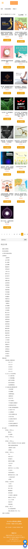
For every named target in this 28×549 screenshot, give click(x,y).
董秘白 (9, 432)
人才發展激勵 (11, 378)
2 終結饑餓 (10, 391)
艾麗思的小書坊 (12, 447)
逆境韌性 (7, 356)
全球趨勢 (7, 310)
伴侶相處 (7, 292)
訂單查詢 (14, 527)
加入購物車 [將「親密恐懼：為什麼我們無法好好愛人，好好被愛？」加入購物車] (7, 147)
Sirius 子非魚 (11, 499)
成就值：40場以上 (9, 430)
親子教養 (7, 294)
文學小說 (7, 271)
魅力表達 (7, 342)
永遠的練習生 (11, 472)
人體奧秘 (7, 303)
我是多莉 (10, 502)
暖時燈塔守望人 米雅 (13, 475)
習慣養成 (7, 346)
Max (9, 454)
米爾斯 (9, 479)
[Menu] (3, 3)
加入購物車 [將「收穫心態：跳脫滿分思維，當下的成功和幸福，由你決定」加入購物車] (21, 201)
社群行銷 (7, 337)
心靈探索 (7, 257)
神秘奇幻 (7, 278)
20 (24, 234)
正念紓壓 (7, 260)
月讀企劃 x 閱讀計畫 (9, 360)
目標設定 (7, 349)
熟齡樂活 (7, 299)
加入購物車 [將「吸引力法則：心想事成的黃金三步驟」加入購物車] (7, 227)
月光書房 (10, 434)
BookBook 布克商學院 (10, 373)
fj (8, 438)
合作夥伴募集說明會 (7, 253)
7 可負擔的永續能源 (12, 403)
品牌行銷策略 (11, 380)
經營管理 (7, 317)
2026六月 (10, 371)
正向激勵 (7, 264)
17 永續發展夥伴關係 (13, 425)
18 (19, 234)
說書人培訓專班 (6, 513)
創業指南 (7, 319)
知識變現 (7, 321)
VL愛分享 (10, 463)
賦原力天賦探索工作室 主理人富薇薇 (16, 443)
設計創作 (7, 276)
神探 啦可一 (11, 456)
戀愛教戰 (7, 289)
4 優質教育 (10, 396)
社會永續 (7, 308)
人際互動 (7, 287)
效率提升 (7, 353)
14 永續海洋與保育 (12, 419)
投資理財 (7, 285)
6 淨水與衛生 (11, 400)
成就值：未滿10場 (9, 481)
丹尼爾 (9, 465)
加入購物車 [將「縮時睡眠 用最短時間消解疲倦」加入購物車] (7, 67)
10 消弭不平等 (11, 409)
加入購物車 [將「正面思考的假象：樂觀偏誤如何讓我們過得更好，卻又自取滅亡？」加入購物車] (7, 201)
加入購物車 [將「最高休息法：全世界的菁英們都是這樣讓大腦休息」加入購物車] (21, 147)
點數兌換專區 (5, 249)
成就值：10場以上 (9, 452)
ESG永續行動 (11, 375)
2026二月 (10, 362)
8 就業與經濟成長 (12, 405)
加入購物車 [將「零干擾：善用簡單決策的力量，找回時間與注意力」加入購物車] (7, 93)
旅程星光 (10, 459)
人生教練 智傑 (11, 477)
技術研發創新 (11, 382)
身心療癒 (7, 262)
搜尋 (25, 239)
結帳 (22, 527)
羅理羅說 (10, 490)
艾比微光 (10, 470)
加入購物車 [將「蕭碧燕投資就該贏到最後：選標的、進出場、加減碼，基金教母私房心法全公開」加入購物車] (7, 40)
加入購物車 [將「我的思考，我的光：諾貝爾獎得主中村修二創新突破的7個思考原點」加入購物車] (7, 174)
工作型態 (7, 340)
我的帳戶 (10, 527)
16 (14, 234)
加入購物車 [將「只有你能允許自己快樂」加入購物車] (21, 172)
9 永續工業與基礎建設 (13, 407)
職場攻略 (7, 331)
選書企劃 (4, 358)
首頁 (2, 9)
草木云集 (10, 488)
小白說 (9, 483)
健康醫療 (7, 301)
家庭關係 (7, 296)
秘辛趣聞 (7, 305)
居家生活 (7, 273)
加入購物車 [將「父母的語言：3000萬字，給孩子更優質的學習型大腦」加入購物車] (21, 67)
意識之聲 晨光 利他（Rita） (14, 511)
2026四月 (10, 367)
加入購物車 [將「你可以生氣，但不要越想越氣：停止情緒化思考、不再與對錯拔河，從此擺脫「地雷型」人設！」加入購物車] (21, 121)
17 (17, 234)
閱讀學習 (7, 351)
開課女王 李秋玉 (12, 497)
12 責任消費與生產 (12, 414)
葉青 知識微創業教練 (13, 445)
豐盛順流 (7, 267)
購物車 (18, 527)
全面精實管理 (11, 385)
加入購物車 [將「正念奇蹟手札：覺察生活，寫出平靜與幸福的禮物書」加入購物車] (21, 93)
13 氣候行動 (11, 416)
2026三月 (10, 364)
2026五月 (10, 369)
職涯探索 (7, 333)
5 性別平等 (10, 398)
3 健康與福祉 (11, 394)
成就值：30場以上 (9, 436)
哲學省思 (7, 269)
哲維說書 (10, 504)
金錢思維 (7, 283)
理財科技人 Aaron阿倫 (13, 468)
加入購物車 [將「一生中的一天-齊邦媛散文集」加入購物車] (7, 119)
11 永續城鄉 (11, 412)
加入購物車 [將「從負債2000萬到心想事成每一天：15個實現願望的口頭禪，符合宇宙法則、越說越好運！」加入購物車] (21, 41)
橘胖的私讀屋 (11, 461)
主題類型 (4, 255)
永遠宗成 (10, 486)
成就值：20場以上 (9, 441)
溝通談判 (7, 344)
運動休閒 (7, 280)
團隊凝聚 (7, 328)
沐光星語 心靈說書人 (13, 495)
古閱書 (9, 450)
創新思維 (7, 324)
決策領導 (7, 326)
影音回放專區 (8, 9)
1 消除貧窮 (10, 389)
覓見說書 (10, 493)
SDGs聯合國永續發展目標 (11, 387)
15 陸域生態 (11, 421)
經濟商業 (7, 315)
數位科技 (7, 312)
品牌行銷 (7, 335)
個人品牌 (4, 428)
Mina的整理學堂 (12, 508)
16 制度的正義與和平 (13, 423)
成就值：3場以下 (9, 506)
